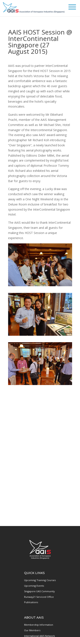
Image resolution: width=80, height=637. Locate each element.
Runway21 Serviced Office (39, 596)
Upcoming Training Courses (40, 580)
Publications (31, 602)
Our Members (32, 630)
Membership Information (38, 624)
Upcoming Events (34, 585)
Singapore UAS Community (39, 591)
